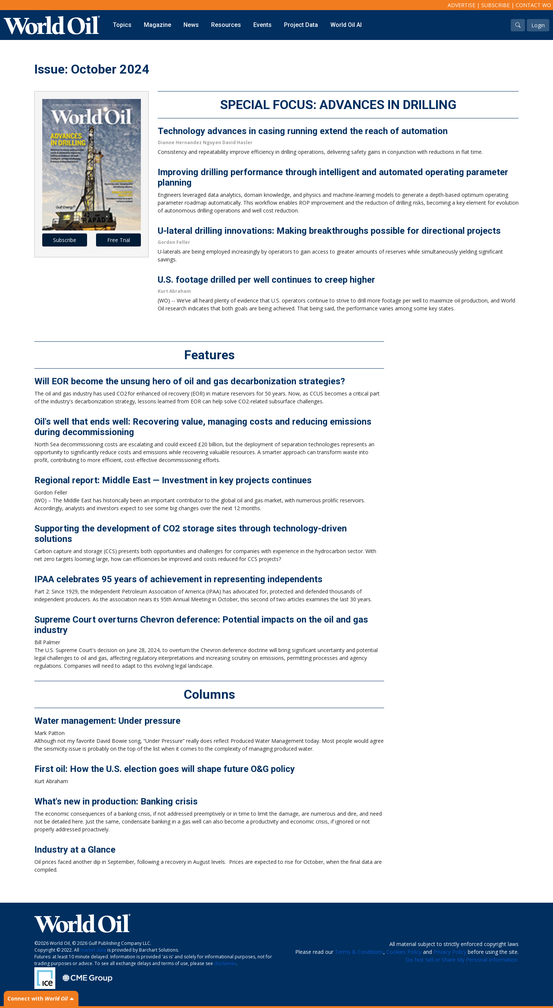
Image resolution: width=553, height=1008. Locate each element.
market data (93, 950)
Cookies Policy (403, 951)
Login (538, 25)
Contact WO (533, 5)
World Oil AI (346, 24)
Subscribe (495, 5)
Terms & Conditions (359, 951)
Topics (122, 24)
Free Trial (118, 240)
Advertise (461, 5)
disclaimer (225, 963)
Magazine (157, 24)
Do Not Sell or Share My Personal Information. (462, 959)
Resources (226, 24)
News (191, 24)
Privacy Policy (449, 951)
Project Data (301, 24)
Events (262, 24)
